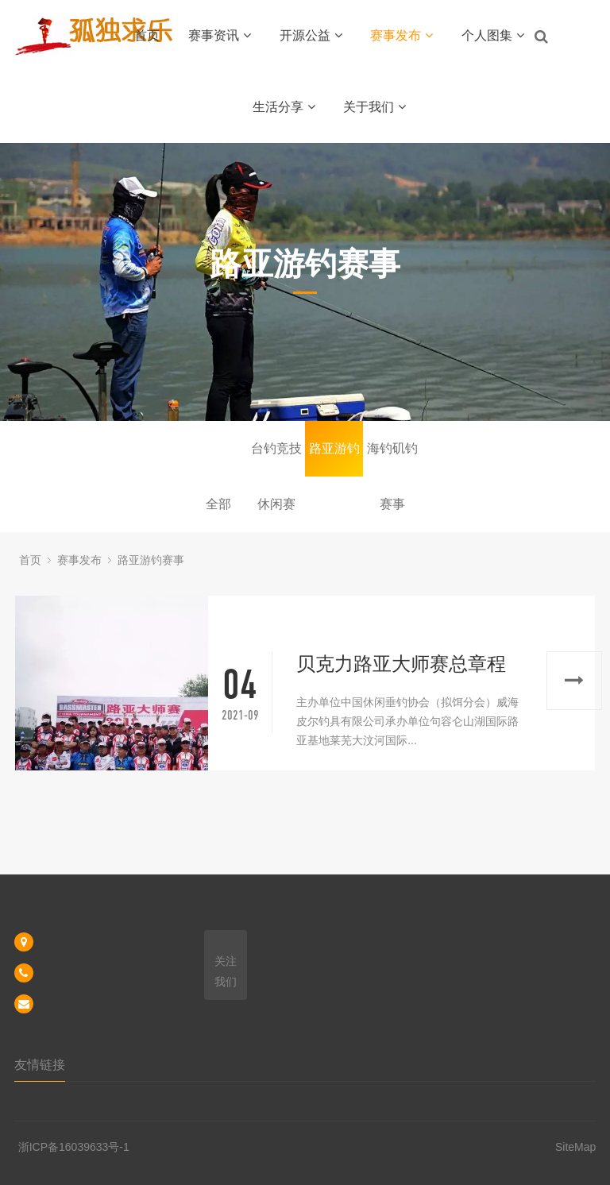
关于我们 (374, 107)
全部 (218, 504)
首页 (147, 35)
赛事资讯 (219, 35)
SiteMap (575, 1147)
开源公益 (311, 35)
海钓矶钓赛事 (392, 459)
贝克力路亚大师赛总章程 (401, 663)
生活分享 (284, 107)
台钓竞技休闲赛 (276, 459)
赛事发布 (401, 35)
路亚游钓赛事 (334, 459)
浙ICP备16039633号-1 (73, 1147)
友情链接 (39, 1064)
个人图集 (492, 35)
